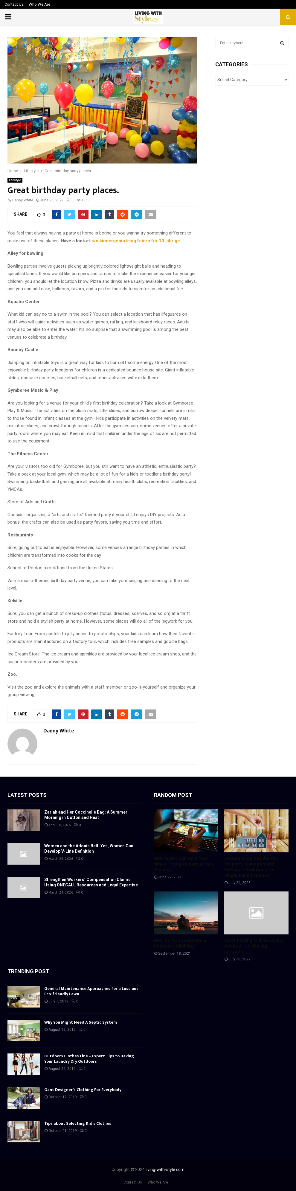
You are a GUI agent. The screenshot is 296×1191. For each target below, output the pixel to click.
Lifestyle (15, 180)
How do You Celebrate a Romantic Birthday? (180, 943)
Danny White (22, 200)
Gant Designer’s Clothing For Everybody (82, 1089)
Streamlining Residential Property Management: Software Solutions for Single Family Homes (251, 867)
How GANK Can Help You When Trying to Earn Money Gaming (184, 864)
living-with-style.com (165, 1169)
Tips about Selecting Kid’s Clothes (77, 1123)
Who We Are (39, 4)
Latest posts (27, 795)
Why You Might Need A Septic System (80, 1022)
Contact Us (14, 4)
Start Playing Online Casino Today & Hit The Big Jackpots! (254, 946)
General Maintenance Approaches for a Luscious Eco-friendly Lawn (91, 991)
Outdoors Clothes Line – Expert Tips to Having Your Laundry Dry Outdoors (89, 1059)
